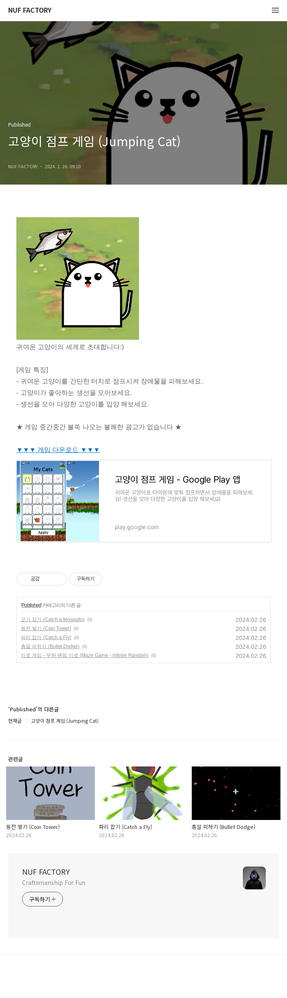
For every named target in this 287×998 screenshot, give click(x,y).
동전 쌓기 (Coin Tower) (46, 628)
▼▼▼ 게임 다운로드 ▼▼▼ (58, 449)
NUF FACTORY (30, 10)
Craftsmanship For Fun (53, 882)
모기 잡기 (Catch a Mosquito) (53, 619)
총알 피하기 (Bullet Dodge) (50, 646)
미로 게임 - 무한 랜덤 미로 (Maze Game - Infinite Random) (84, 655)
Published (31, 605)
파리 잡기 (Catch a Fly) (46, 637)
